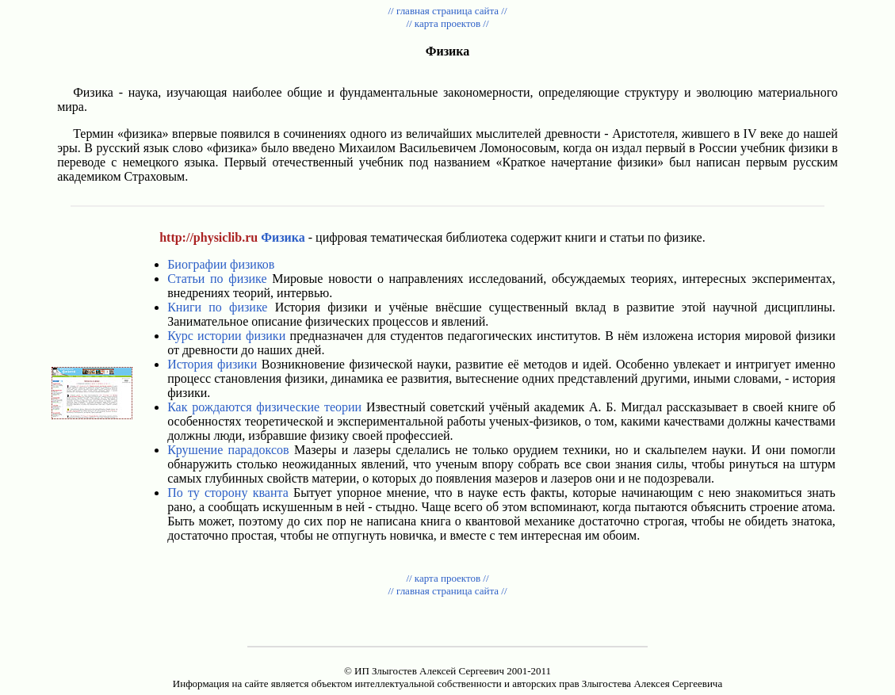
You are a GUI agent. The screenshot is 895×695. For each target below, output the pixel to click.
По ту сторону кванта (228, 492)
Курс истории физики (226, 335)
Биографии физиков (220, 264)
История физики (212, 364)
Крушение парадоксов (228, 449)
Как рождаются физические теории (264, 407)
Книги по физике (217, 307)
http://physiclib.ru (208, 237)
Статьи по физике (216, 278)
